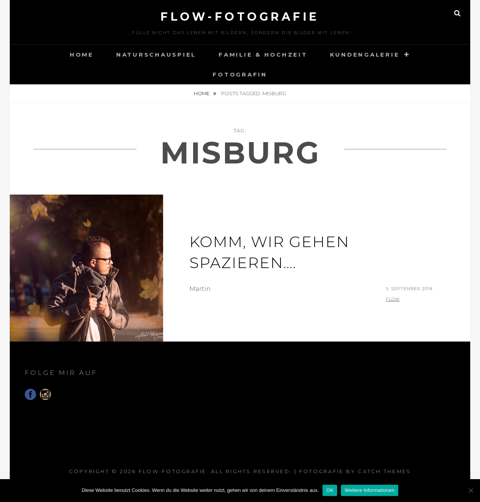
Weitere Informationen (369, 490)
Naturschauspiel (156, 54)
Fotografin (240, 74)
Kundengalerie (365, 54)
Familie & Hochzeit (263, 54)
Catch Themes (384, 471)
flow (393, 299)
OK (329, 490)
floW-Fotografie (240, 17)
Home (82, 54)
